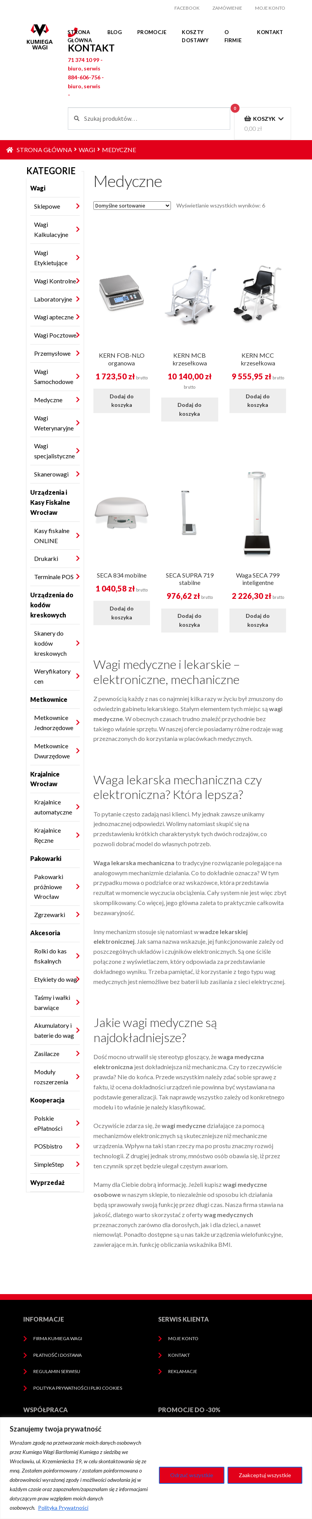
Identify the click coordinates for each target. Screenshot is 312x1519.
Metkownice (48, 699)
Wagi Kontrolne (55, 281)
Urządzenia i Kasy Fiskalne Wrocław (50, 502)
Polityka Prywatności (63, 1507)
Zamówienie (227, 8)
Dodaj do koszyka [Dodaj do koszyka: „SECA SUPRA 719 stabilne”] (190, 620)
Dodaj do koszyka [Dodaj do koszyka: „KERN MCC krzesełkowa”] (258, 400)
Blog (114, 32)
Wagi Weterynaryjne (54, 423)
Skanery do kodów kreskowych (50, 643)
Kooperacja (47, 1100)
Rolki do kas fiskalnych (50, 956)
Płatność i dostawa (57, 1355)
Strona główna (79, 36)
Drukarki (46, 558)
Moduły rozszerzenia (51, 1076)
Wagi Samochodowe (53, 376)
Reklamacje (182, 1371)
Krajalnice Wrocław (45, 779)
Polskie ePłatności (48, 1123)
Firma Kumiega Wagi (57, 1338)
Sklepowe (47, 206)
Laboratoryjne (53, 299)
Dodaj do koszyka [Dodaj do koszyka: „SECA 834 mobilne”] (122, 613)
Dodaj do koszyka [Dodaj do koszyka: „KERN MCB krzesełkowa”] (190, 409)
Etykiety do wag (55, 979)
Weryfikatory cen (52, 676)
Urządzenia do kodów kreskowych (51, 605)
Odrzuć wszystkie (191, 1475)
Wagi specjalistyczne (54, 450)
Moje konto (270, 8)
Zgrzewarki (49, 914)
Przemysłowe (52, 353)
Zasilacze (46, 1053)
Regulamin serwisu (56, 1371)
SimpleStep (49, 1164)
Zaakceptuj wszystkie (265, 1475)
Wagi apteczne (54, 317)
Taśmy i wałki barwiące (52, 1002)
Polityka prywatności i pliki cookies (77, 1388)
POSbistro (48, 1146)
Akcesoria (45, 932)
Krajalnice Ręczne (47, 835)
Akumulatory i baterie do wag (54, 1030)
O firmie (233, 36)
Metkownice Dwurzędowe (52, 751)
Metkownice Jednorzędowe (53, 722)
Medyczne (48, 399)
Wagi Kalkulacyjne (51, 229)
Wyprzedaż (47, 1182)
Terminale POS (54, 576)
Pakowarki (45, 858)
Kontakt (270, 32)
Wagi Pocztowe (55, 335)
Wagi (87, 149)
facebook (187, 8)
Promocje (151, 32)
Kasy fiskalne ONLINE (51, 535)
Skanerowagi (51, 474)
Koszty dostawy (195, 36)
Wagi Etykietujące (50, 257)
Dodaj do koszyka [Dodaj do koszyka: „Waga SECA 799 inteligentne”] (258, 620)
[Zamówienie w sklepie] (132, 205)
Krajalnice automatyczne (53, 807)
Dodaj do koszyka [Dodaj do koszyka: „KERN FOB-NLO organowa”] (122, 400)
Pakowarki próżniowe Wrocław (48, 886)
